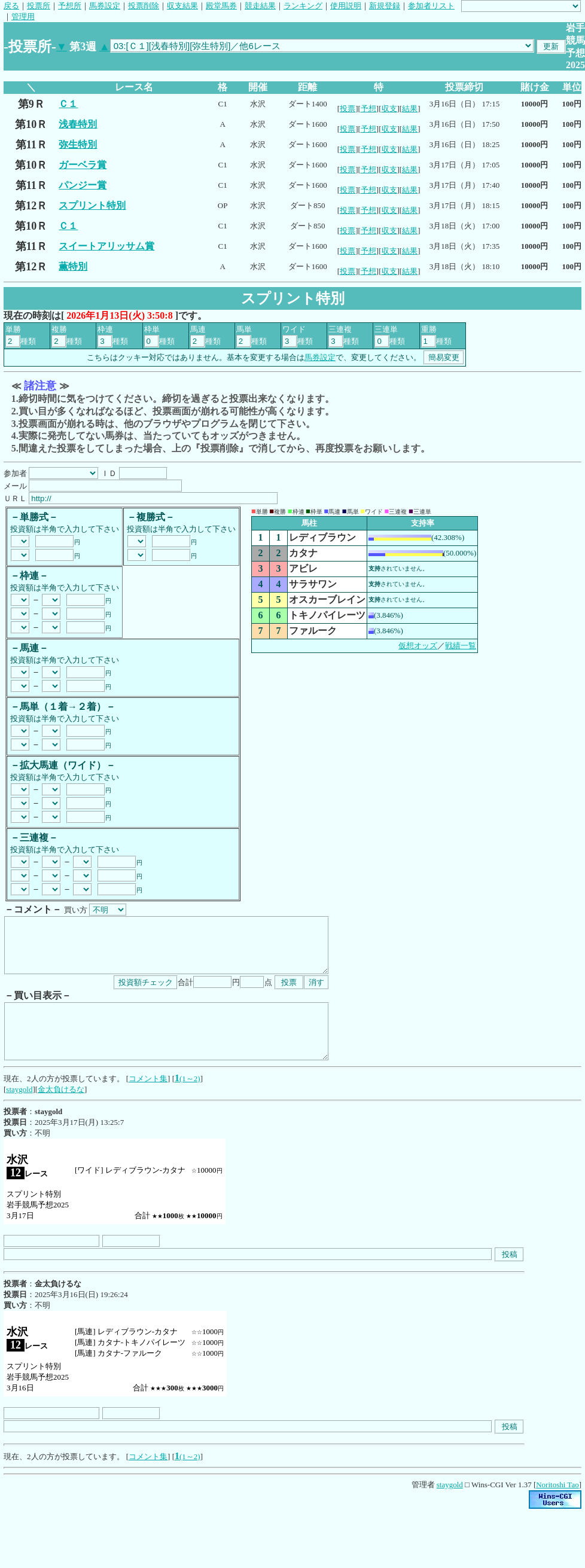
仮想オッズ (417, 645)
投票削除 (143, 5)
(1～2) (189, 1100)
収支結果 (182, 5)
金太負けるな (61, 1110)
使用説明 (345, 5)
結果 (410, 108)
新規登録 (384, 5)
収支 (389, 108)
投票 (347, 108)
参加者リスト (431, 5)
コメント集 (148, 1100)
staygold (19, 1110)
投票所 (38, 5)
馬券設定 (104, 5)
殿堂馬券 (221, 5)
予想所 (69, 5)
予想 (368, 108)
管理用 (23, 16)
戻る (11, 5)
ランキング (303, 5)
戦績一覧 (460, 645)
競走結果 (260, 5)
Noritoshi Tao (557, 1506)
